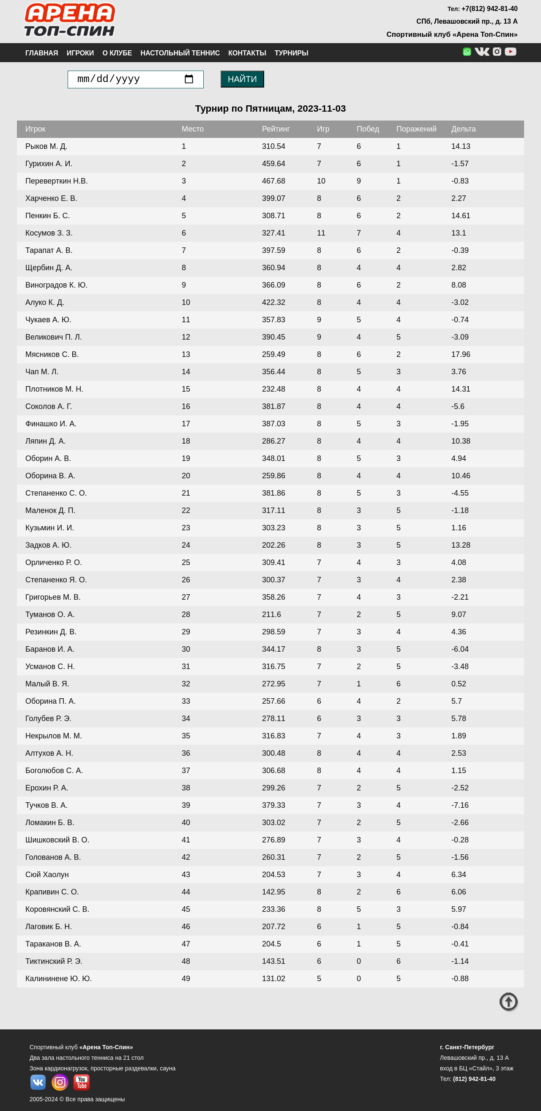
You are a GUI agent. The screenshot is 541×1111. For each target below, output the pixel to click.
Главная (41, 53)
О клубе (117, 53)
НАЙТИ (242, 79)
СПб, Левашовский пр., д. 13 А (467, 21)
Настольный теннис (180, 53)
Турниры (292, 53)
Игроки (80, 53)
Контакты (247, 53)
